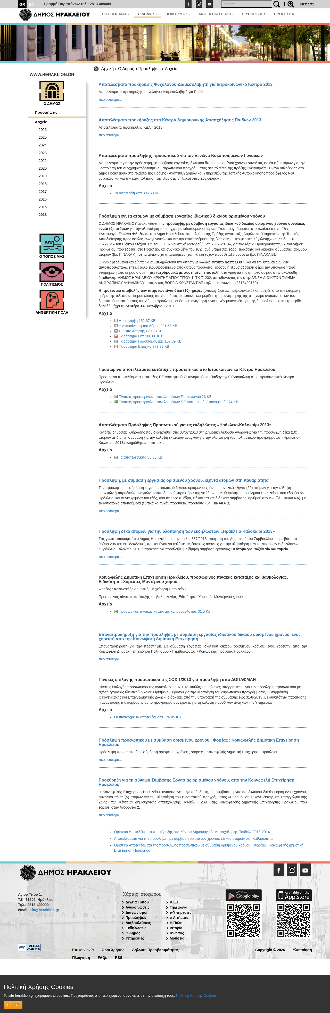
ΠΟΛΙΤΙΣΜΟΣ (178, 14)
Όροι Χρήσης (113, 949)
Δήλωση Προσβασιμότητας (155, 949)
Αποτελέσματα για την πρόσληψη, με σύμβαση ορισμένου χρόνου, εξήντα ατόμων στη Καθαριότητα (193, 838)
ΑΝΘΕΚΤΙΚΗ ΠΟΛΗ (216, 14)
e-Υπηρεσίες (181, 912)
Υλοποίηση (302, 949)
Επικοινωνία (83, 949)
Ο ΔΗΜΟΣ (147, 14)
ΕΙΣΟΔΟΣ (307, 4)
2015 (43, 207)
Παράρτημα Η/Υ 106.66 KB (140, 336)
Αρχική (107, 69)
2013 (43, 215)
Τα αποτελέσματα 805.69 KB (137, 193)
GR (22, 4)
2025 (43, 137)
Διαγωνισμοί (136, 912)
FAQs (102, 957)
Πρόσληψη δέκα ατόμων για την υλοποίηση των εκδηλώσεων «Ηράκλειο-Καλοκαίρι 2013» (187, 531)
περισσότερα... (110, 99)
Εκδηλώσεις (136, 928)
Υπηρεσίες (135, 938)
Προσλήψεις (149, 69)
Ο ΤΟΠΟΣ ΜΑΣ (115, 14)
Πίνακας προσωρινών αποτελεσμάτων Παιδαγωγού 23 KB (165, 397)
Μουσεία (177, 938)
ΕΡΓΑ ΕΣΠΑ (284, 14)
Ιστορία (176, 928)
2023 (43, 153)
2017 (43, 191)
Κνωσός (177, 933)
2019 (43, 176)
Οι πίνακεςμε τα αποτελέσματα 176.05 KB (147, 717)
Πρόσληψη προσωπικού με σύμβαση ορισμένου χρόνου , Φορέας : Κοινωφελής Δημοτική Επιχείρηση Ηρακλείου (199, 742)
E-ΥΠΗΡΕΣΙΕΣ (254, 14)
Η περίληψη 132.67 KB (137, 321)
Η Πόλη (176, 923)
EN (32, 4)
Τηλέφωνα (178, 907)
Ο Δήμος (126, 69)
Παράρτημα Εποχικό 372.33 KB (144, 346)
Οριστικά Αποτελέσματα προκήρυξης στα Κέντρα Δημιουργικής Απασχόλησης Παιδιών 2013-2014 (192, 832)
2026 (43, 130)
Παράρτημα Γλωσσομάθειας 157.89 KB (150, 341)
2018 (43, 184)
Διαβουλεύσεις (138, 923)
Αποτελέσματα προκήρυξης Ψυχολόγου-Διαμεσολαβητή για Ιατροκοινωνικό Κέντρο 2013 (186, 84)
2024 (43, 145)
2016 (43, 199)
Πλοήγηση (81, 957)
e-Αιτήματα (179, 918)
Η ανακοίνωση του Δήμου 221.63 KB (148, 326)
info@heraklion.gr (43, 910)
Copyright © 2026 (270, 949)
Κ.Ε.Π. (175, 902)
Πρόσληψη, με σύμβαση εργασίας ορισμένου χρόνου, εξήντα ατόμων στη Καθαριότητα (184, 480)
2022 (43, 161)
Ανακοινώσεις (138, 907)
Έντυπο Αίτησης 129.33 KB (141, 331)
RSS (118, 957)
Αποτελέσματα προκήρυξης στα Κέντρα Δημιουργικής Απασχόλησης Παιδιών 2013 (180, 120)
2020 (43, 168)
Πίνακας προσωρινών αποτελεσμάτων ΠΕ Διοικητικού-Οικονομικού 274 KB (178, 402)
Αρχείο (171, 69)
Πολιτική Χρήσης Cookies (196, 995)
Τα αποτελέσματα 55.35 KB (140, 457)
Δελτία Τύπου (137, 902)
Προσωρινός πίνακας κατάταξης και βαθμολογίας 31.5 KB (165, 611)
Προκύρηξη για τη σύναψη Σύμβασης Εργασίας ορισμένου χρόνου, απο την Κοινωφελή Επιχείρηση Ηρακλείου (196, 782)
